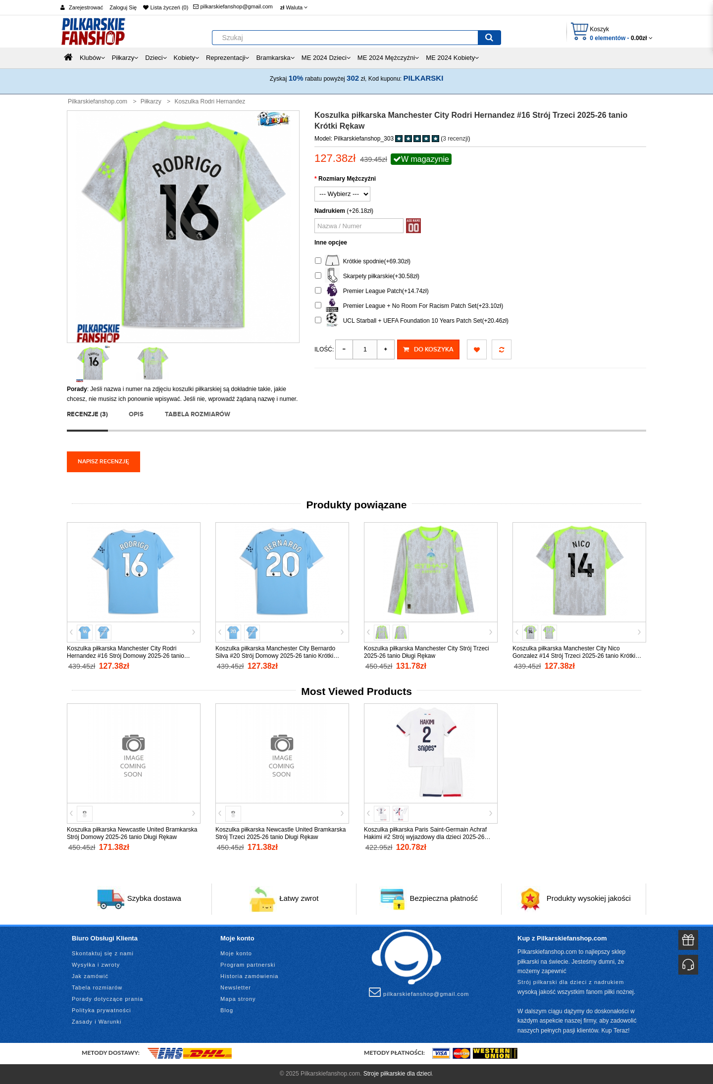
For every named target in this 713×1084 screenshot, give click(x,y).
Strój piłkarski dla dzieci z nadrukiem (570, 982)
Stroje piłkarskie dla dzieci (397, 1073)
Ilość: (324, 349)
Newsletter (235, 987)
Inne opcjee (330, 242)
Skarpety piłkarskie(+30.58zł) (367, 276)
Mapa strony (238, 999)
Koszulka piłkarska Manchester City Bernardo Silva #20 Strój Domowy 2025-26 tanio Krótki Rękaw (275, 656)
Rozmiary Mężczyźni (347, 178)
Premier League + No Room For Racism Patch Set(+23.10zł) (409, 306)
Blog (226, 1010)
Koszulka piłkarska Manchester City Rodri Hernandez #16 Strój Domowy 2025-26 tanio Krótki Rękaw (125, 656)
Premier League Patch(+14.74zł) (372, 291)
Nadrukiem (329, 210)
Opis (136, 414)
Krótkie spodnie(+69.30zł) (362, 261)
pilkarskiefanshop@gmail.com (232, 6)
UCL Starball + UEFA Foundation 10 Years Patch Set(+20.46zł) (412, 321)
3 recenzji (455, 138)
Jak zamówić (90, 976)
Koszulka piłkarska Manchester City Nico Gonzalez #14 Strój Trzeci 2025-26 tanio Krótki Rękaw (573, 656)
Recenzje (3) (87, 414)
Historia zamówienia (249, 976)
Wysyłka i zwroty (96, 965)
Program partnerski (248, 965)
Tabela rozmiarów (197, 414)
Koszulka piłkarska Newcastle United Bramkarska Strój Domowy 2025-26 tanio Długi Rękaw (132, 833)
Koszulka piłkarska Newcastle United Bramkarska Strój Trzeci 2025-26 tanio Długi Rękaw (280, 833)
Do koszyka (428, 349)
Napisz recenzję (103, 461)
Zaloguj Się (123, 7)
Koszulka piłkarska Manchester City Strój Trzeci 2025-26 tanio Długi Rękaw (426, 652)
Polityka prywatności (101, 1010)
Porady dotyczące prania (107, 999)
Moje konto (236, 953)
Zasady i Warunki (97, 1022)
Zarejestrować (86, 7)
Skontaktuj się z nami (103, 953)
